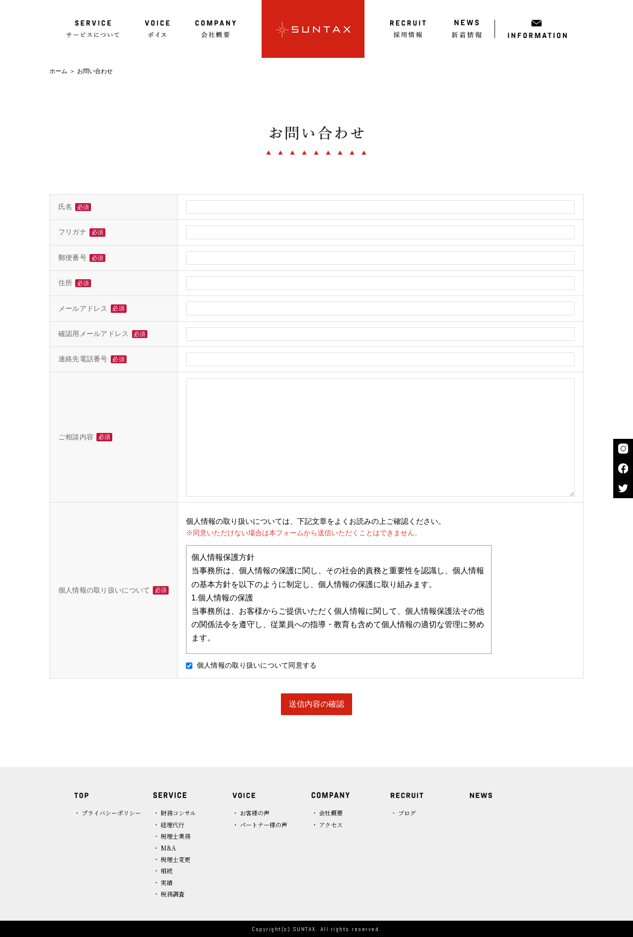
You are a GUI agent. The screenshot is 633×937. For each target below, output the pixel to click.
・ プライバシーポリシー (107, 813)
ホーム (58, 71)
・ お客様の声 (251, 813)
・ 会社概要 (327, 813)
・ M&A (164, 848)
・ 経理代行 (168, 824)
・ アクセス (327, 824)
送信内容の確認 (316, 704)
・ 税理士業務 (171, 836)
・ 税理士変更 (171, 859)
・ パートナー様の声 (259, 824)
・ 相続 (163, 870)
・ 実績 (163, 882)
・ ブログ (403, 813)
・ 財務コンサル (174, 813)
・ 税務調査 (168, 894)
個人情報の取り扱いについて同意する (251, 665)
